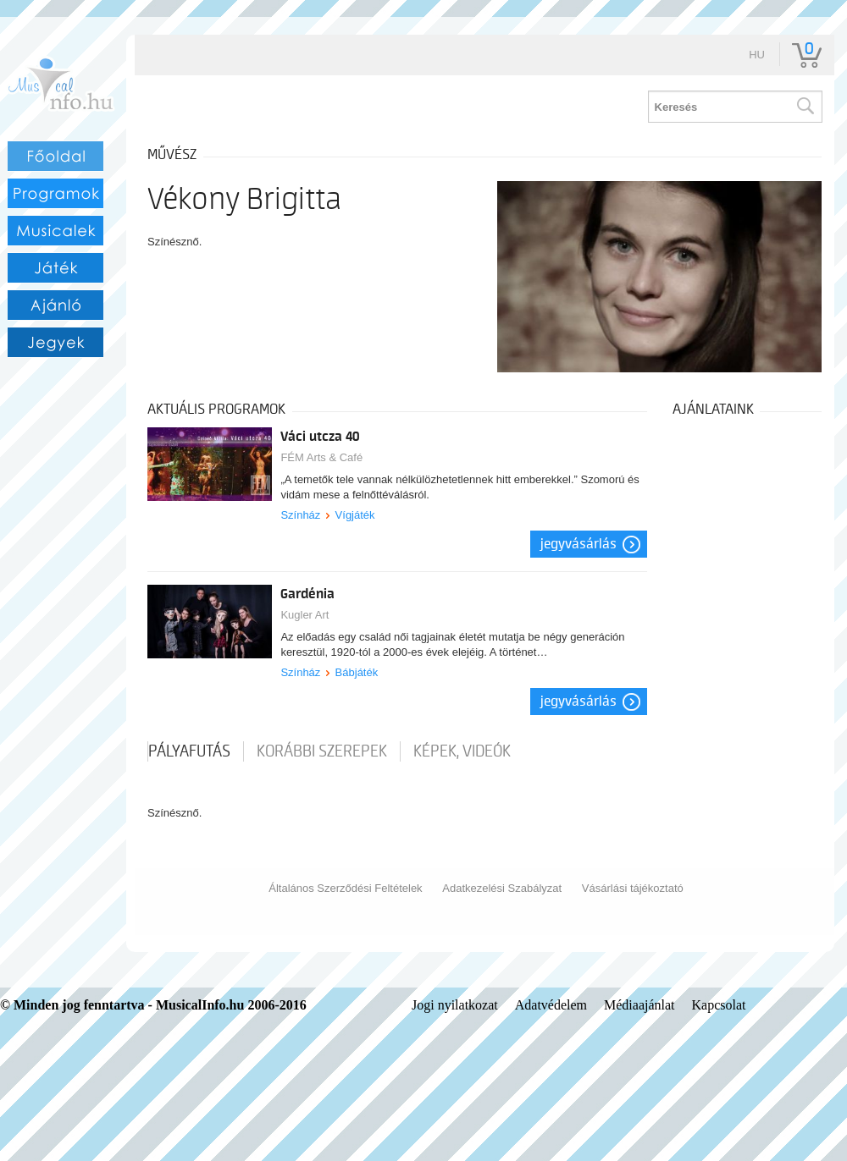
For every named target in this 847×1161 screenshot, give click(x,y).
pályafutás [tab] (189, 751)
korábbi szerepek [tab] (322, 751)
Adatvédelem (551, 1005)
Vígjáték (355, 515)
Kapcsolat (719, 1005)
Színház (300, 515)
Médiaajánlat (639, 1005)
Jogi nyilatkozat (455, 1005)
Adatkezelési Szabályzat (502, 888)
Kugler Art (304, 614)
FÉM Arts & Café (321, 457)
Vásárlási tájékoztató (633, 888)
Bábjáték (357, 672)
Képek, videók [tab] (462, 751)
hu (757, 54)
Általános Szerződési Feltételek (345, 888)
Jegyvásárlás (578, 544)
